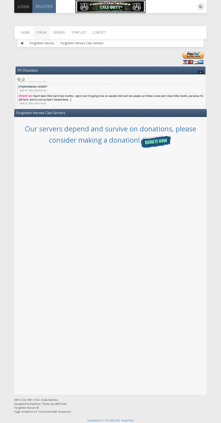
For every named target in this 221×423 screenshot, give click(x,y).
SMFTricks (61, 404)
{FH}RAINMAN (27, 86)
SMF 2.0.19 (20, 400)
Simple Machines (49, 400)
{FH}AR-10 (25, 96)
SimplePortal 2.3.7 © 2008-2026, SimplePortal (110, 420)
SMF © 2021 (33, 400)
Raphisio (35, 404)
